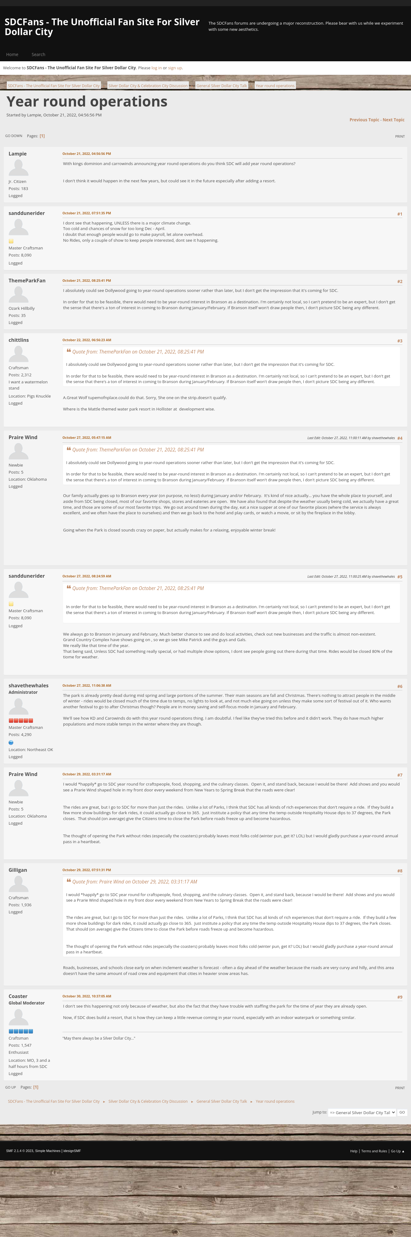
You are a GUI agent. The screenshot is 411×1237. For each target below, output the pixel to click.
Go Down (13, 135)
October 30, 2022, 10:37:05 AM (86, 996)
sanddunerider (27, 213)
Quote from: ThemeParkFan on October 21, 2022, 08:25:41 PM (138, 351)
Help (353, 1151)
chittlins (19, 340)
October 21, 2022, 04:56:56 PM (86, 153)
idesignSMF (72, 1151)
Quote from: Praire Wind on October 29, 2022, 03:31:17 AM (134, 881)
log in (156, 68)
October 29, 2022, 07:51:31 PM (86, 869)
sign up (175, 68)
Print (400, 136)
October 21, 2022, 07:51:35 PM (86, 213)
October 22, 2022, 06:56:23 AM (86, 340)
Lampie (18, 153)
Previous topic (364, 120)
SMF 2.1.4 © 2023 (19, 1151)
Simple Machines (47, 1151)
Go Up (10, 1087)
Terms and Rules (374, 1151)
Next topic (394, 120)
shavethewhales (29, 685)
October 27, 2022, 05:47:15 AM (86, 437)
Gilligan (18, 870)
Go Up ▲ (398, 1151)
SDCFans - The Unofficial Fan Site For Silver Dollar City (102, 26)
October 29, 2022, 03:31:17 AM (86, 774)
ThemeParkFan (27, 280)
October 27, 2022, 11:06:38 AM (86, 685)
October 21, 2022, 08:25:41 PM (86, 280)
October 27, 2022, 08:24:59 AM (86, 576)
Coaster (18, 996)
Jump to (319, 1112)
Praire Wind (23, 437)
